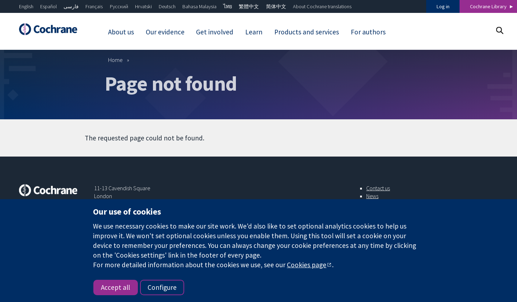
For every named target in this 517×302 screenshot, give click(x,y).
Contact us (378, 188)
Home (115, 59)
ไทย (227, 6)
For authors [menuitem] (368, 32)
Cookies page (306, 264)
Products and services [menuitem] (306, 32)
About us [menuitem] (121, 32)
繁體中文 (249, 6)
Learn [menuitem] (253, 32)
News (372, 196)
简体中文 (276, 6)
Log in (443, 6)
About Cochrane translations (322, 6)
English (26, 6)
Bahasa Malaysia (199, 6)
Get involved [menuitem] (214, 32)
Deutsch (167, 6)
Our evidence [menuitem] (165, 32)
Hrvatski (143, 6)
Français (94, 6)
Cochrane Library (488, 6)
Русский (119, 6)
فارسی (71, 6)
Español (48, 6)
